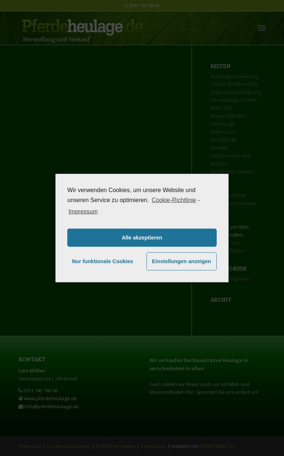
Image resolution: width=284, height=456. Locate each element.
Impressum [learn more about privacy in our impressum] (83, 211)
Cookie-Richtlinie (174, 200)
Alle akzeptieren (142, 238)
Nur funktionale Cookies (102, 261)
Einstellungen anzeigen (181, 261)
